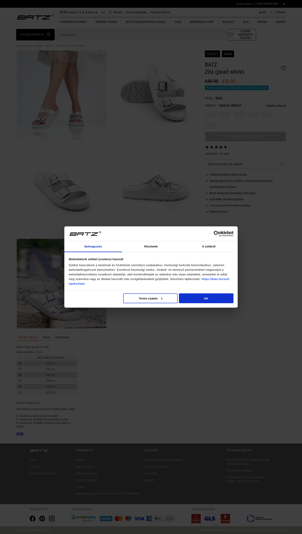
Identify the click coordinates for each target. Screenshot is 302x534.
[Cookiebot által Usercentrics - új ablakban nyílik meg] (216, 234)
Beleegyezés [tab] (93, 246)
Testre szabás (150, 298)
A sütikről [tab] (209, 246)
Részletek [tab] (151, 246)
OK (206, 298)
